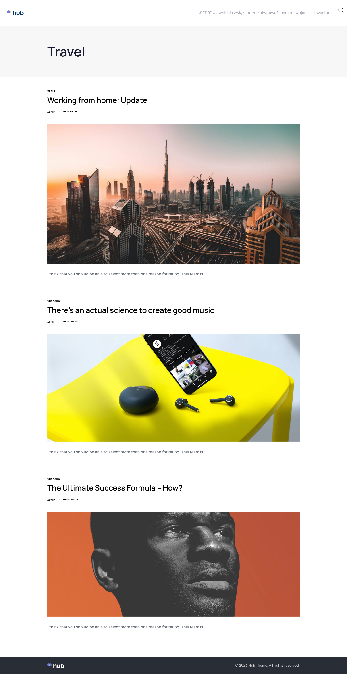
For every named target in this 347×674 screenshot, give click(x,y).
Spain (51, 91)
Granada (53, 301)
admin (51, 111)
